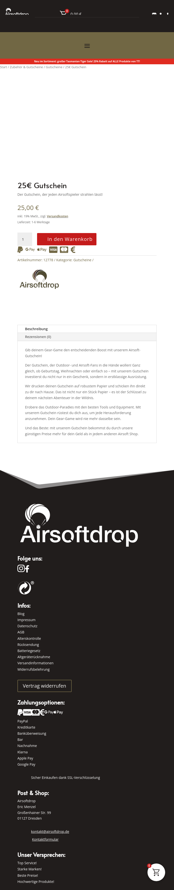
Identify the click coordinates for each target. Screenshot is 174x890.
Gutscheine (82, 260)
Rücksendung (28, 644)
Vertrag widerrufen (44, 685)
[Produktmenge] (24, 239)
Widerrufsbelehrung (33, 669)
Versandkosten (57, 216)
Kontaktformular (45, 839)
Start (3, 67)
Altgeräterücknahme (33, 656)
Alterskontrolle (29, 638)
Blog (21, 613)
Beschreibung (36, 329)
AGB (20, 632)
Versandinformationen (35, 663)
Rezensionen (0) (38, 336)
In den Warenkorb (70, 239)
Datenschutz (27, 626)
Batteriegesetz (28, 650)
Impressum (26, 619)
